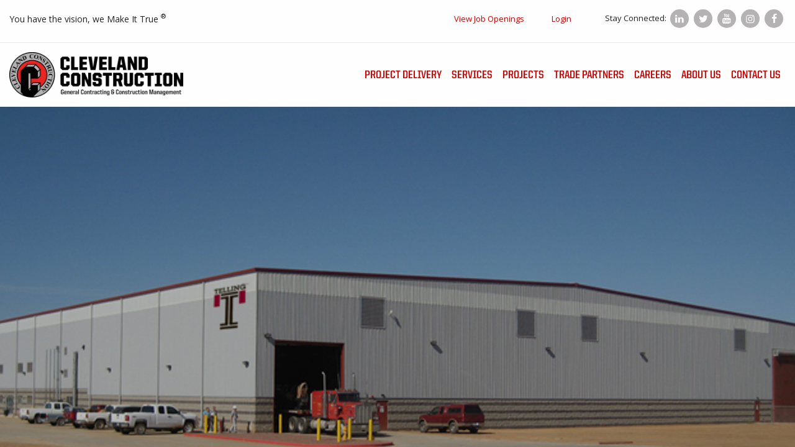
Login (561, 18)
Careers (652, 75)
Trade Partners (589, 75)
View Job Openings (489, 18)
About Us (701, 75)
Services (472, 75)
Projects (523, 75)
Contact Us (756, 75)
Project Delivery (403, 75)
